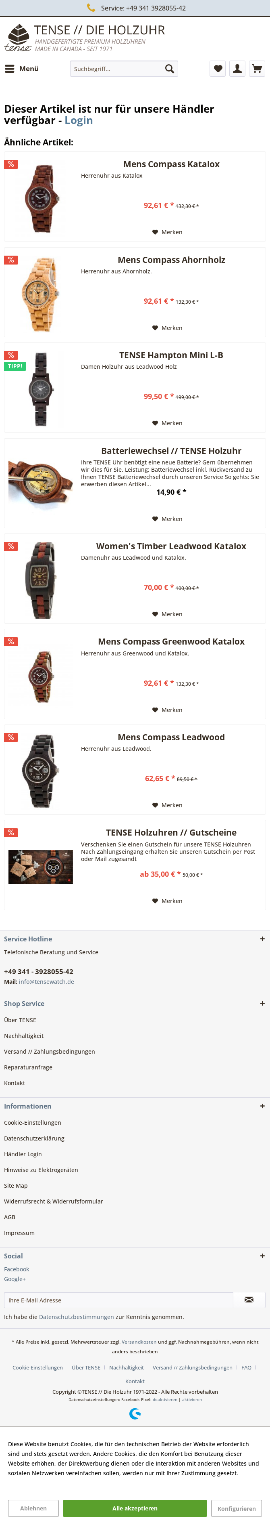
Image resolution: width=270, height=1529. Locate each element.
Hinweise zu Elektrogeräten (41, 1170)
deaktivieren (165, 1399)
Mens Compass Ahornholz (171, 260)
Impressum (19, 1233)
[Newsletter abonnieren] (249, 1300)
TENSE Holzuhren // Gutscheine (171, 833)
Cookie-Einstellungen (32, 1122)
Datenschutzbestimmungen (76, 1317)
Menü (22, 67)
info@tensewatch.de (46, 981)
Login (78, 120)
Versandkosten (139, 1341)
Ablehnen (33, 1508)
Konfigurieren (237, 1508)
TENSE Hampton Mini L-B (171, 356)
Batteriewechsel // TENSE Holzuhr (171, 451)
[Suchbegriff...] (124, 69)
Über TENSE (20, 1020)
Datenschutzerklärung (34, 1138)
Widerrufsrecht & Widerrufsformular (53, 1201)
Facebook (16, 1269)
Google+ (15, 1279)
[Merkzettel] (218, 69)
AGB (9, 1217)
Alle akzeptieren (135, 1508)
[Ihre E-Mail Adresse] (118, 1300)
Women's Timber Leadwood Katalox (171, 547)
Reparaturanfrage (28, 1067)
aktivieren (192, 1399)
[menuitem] (21, 69)
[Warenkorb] (257, 69)
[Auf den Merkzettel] (167, 232)
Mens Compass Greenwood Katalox (171, 642)
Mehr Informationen (35, 1483)
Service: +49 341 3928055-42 (134, 8)
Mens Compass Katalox (171, 165)
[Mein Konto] (237, 69)
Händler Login (23, 1154)
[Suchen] (169, 69)
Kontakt (14, 1083)
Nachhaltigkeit (24, 1036)
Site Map (16, 1185)
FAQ (246, 1367)
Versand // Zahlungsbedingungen (49, 1051)
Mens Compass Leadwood (171, 738)
